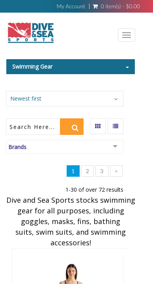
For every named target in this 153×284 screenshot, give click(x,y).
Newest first (25, 98)
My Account (70, 6)
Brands (17, 147)
